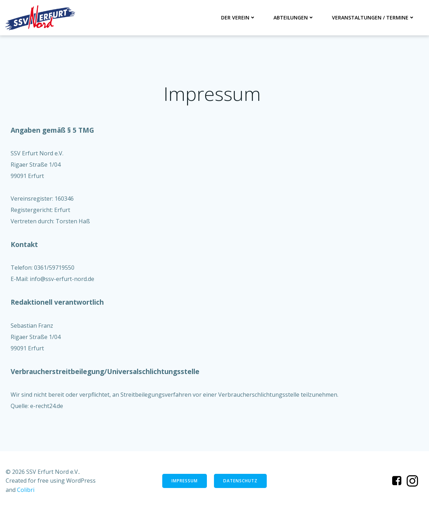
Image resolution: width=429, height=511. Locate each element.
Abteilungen (293, 17)
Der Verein (238, 17)
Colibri (25, 490)
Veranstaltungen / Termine (373, 17)
